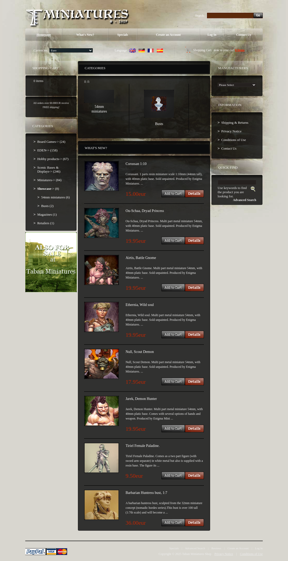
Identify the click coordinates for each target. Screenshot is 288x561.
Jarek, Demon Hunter (141, 399)
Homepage (43, 35)
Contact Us (243, 35)
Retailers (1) (45, 223)
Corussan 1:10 (136, 164)
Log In (212, 35)
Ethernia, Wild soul (140, 305)
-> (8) (48, 189)
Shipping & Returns (234, 123)
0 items (240, 50)
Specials (122, 35)
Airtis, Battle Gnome (141, 258)
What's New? (85, 35)
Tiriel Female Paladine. (143, 446)
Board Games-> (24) (51, 142)
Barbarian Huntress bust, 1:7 (146, 493)
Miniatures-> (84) (49, 180)
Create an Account (168, 35)
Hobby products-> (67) (52, 159)
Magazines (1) (47, 214)
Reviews (216, 548)
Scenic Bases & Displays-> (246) (48, 169)
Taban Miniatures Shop (196, 554)
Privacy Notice (231, 131)
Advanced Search (195, 548)
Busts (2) (47, 206)
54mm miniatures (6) (55, 197)
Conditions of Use (233, 140)
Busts (159, 124)
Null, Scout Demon (140, 352)
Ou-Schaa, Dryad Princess (145, 211)
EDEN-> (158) (47, 150)
